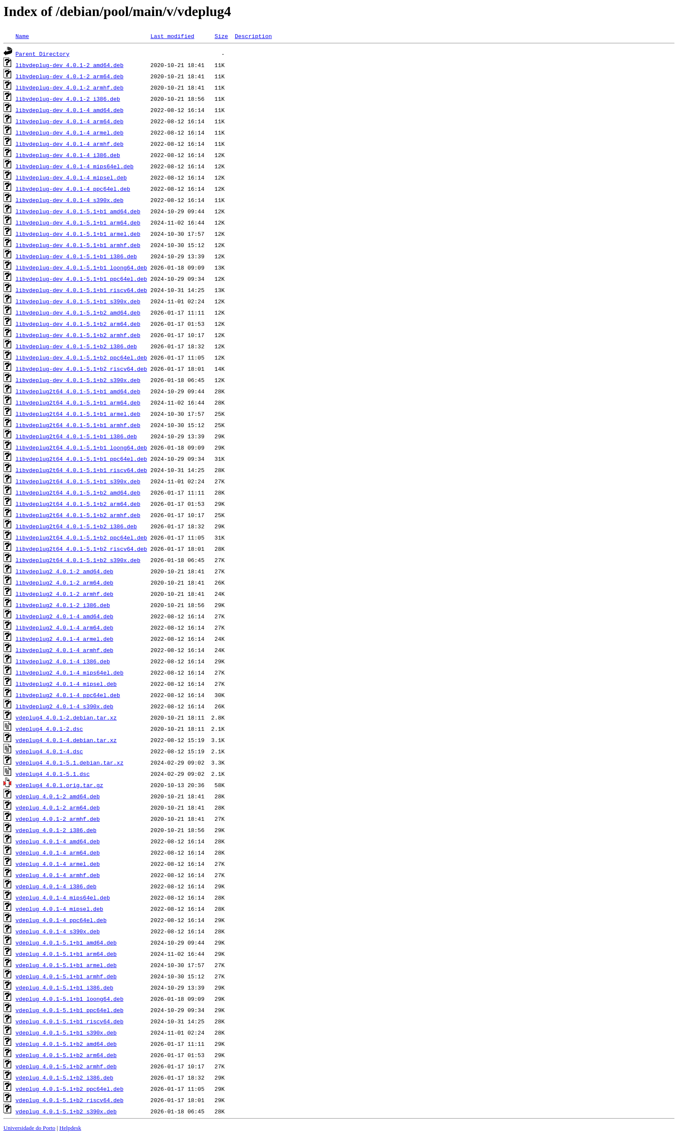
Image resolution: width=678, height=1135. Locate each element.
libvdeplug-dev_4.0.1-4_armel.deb (70, 132)
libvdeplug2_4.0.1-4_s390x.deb (64, 706)
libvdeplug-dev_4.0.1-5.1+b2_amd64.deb (78, 312)
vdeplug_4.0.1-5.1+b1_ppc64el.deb (70, 1010)
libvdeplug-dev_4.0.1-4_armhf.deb (70, 144)
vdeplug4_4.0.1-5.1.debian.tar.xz (70, 762)
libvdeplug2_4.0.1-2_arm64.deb (64, 582)
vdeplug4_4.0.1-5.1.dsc (53, 774)
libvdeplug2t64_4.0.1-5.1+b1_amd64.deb (78, 391)
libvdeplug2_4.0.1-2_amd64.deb (64, 571)
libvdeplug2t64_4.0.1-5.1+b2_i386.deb (76, 526)
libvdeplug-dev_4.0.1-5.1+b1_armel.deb (78, 234)
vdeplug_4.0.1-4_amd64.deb (58, 841)
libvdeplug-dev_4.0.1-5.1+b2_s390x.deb (78, 380)
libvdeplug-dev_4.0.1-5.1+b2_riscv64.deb (81, 369)
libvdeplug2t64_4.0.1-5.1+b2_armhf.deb (78, 515)
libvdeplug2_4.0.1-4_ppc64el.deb (68, 695)
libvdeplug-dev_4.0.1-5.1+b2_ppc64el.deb (81, 357)
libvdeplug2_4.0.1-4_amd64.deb (64, 616)
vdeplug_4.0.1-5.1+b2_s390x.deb (66, 1111)
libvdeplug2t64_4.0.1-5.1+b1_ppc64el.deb (81, 459)
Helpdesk (70, 1128)
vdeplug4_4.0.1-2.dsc (49, 729)
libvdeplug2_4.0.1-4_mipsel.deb (66, 684)
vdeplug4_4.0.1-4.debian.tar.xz (66, 740)
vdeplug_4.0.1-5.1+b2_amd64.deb (66, 1044)
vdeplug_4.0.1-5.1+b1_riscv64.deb (70, 1021)
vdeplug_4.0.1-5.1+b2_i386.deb (64, 1077)
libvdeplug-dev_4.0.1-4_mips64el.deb (75, 166)
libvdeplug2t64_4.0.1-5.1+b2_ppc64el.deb (81, 537)
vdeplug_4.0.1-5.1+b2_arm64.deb (66, 1055)
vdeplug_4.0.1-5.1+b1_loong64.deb (70, 999)
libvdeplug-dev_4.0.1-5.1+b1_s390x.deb (78, 301)
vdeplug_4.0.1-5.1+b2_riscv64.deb (70, 1100)
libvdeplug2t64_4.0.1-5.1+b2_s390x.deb (78, 560)
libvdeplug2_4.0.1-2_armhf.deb (64, 594)
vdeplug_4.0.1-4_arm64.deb (58, 852)
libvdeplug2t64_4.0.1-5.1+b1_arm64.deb (78, 402)
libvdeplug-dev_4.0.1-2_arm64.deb (70, 76)
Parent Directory (43, 54)
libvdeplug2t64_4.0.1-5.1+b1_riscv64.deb (81, 470)
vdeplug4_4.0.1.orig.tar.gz (59, 785)
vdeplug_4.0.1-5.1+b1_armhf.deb (66, 976)
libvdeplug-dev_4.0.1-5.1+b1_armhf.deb (78, 245)
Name (22, 36)
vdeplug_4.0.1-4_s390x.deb (58, 931)
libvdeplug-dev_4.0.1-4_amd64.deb (70, 110)
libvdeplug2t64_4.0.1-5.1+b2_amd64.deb (78, 492)
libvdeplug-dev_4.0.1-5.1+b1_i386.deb (76, 256)
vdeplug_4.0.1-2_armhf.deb (58, 819)
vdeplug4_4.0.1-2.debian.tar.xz (66, 717)
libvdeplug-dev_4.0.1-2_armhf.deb (70, 87)
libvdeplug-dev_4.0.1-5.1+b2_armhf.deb (78, 335)
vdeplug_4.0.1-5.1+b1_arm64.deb (66, 954)
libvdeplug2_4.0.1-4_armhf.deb (64, 650)
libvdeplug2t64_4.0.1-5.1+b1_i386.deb (76, 436)
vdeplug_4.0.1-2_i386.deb (56, 830)
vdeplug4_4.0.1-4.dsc (49, 751)
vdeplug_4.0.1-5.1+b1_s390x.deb (66, 1032)
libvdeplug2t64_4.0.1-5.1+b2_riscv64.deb (81, 549)
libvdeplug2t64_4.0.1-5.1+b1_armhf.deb (78, 425)
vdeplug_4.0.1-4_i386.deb (56, 886)
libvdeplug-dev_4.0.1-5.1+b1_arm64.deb (78, 222)
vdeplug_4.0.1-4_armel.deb (58, 864)
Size (221, 36)
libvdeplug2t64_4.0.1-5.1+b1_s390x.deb (78, 481)
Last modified (172, 36)
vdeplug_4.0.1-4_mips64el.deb (63, 897)
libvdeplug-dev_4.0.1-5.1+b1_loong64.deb (81, 267)
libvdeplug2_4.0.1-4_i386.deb (63, 661)
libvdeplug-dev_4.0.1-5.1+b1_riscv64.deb (81, 290)
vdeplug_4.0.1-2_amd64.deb (58, 796)
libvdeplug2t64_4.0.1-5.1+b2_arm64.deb (78, 504)
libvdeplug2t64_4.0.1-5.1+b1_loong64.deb (81, 447)
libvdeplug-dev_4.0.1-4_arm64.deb (70, 121)
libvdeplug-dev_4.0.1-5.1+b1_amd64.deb (78, 211)
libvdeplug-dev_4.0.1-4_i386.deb (68, 155)
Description (253, 36)
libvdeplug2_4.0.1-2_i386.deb (63, 605)
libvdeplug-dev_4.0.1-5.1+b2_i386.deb (76, 346)
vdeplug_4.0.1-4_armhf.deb (58, 875)
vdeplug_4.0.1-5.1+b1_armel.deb (66, 965)
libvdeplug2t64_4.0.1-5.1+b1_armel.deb (78, 414)
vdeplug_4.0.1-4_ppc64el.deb (61, 920)
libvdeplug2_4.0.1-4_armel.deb (64, 639)
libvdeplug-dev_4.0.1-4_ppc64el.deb (73, 189)
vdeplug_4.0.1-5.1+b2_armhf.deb (66, 1066)
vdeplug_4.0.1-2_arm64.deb (58, 807)
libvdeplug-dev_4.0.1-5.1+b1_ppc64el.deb (81, 279)
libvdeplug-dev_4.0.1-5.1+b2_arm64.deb (78, 324)
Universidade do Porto (29, 1128)
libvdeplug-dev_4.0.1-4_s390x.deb (70, 200)
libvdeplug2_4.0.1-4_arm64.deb (64, 627)
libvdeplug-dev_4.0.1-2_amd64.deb (70, 65)
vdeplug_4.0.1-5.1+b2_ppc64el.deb (70, 1089)
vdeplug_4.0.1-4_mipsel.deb (59, 909)
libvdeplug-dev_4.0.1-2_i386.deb (68, 99)
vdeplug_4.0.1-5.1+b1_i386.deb (64, 987)
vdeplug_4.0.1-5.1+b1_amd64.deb (66, 942)
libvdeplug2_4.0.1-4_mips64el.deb (70, 672)
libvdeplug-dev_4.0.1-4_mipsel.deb (71, 177)
